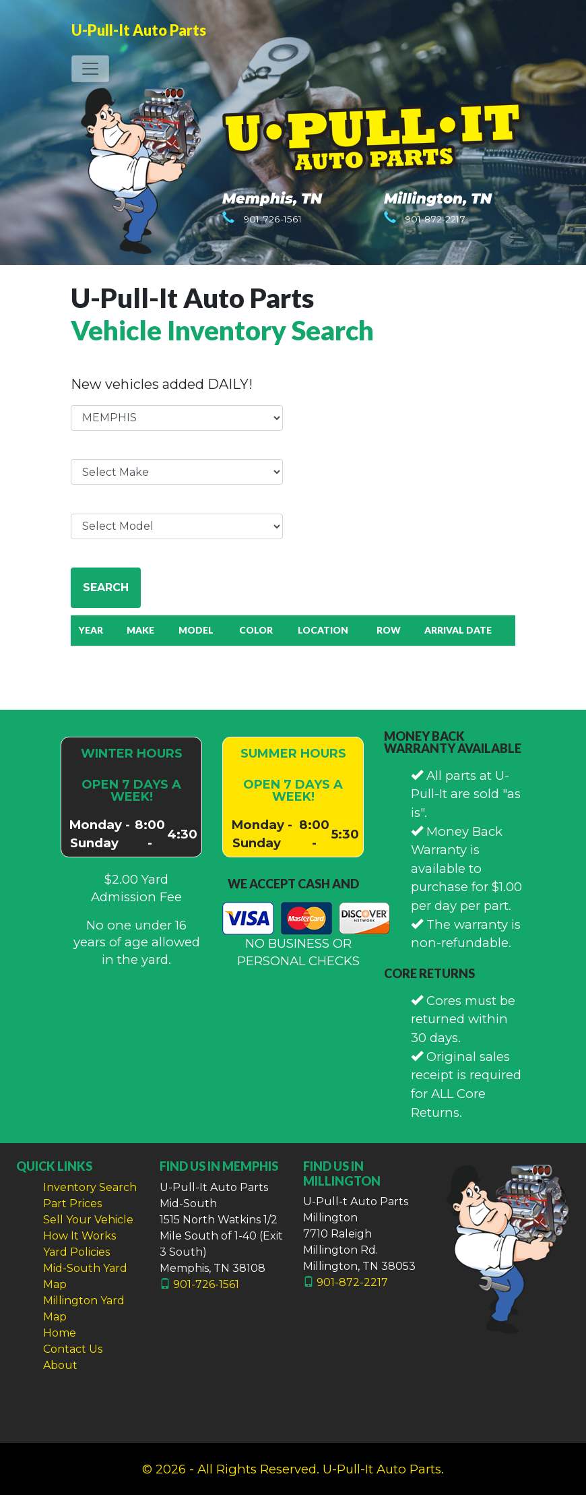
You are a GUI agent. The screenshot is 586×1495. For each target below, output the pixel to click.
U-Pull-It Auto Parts (138, 30)
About (60, 1365)
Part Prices (72, 1203)
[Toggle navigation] (90, 68)
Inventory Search (90, 1187)
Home (59, 1332)
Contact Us (72, 1349)
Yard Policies (76, 1252)
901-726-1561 (272, 219)
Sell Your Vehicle (88, 1219)
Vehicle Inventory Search (222, 330)
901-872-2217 (435, 219)
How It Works (79, 1235)
